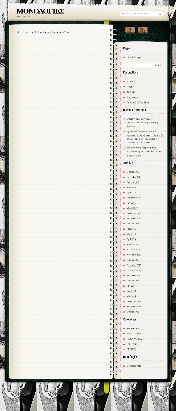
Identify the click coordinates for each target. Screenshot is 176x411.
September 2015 (134, 265)
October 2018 (133, 182)
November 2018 (134, 177)
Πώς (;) (130, 86)
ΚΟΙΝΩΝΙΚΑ (133, 328)
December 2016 (134, 213)
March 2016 (132, 244)
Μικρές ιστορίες (134, 333)
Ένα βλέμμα (132, 97)
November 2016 (134, 218)
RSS (142, 29)
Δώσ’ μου (131, 92)
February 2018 (133, 197)
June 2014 (131, 291)
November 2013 (134, 306)
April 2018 (131, 192)
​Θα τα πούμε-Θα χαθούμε (138, 102)
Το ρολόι (131, 81)
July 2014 (131, 286)
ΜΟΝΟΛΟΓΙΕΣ (40, 11)
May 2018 (131, 187)
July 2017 (131, 203)
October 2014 (133, 280)
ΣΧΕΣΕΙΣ (131, 349)
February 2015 (133, 270)
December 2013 (134, 301)
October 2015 (133, 260)
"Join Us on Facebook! (130, 29)
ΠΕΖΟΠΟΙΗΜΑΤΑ (135, 339)
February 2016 (133, 249)
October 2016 (133, 223)
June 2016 (131, 229)
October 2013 (133, 311)
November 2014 (134, 275)
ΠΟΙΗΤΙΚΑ (132, 344)
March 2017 (132, 208)
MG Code (163, 386)
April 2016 (131, 239)
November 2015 (134, 254)
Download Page (134, 57)
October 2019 (133, 172)
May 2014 (131, 296)
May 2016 (131, 234)
